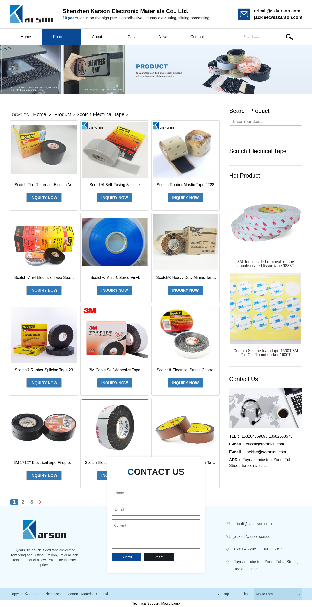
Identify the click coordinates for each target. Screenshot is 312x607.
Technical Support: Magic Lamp (156, 603)
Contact (197, 37)
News (163, 37)
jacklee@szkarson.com (278, 17)
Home (26, 37)
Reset (159, 557)
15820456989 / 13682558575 (260, 436)
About (99, 37)
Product (61, 37)
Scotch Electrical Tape (100, 114)
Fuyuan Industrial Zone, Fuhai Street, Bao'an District (261, 463)
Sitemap (222, 594)
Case (132, 37)
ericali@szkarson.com (277, 11)
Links (244, 594)
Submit (126, 557)
